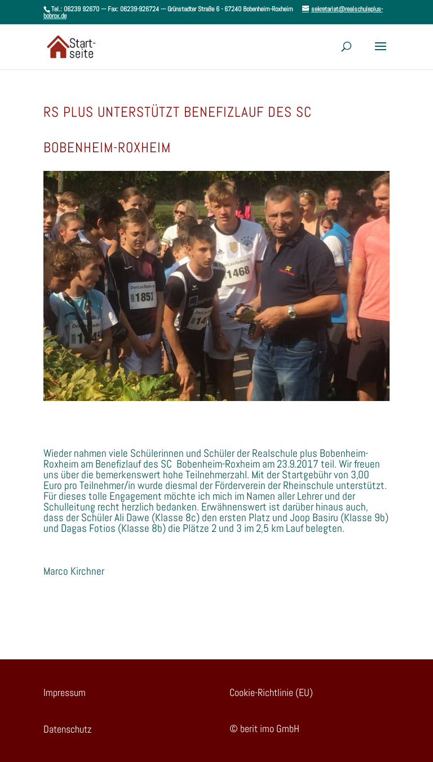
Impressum (64, 692)
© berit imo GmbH (264, 728)
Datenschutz (67, 729)
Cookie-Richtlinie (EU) (271, 692)
